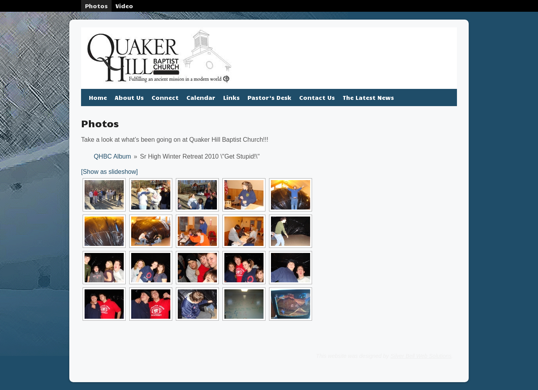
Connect (165, 97)
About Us (129, 97)
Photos (96, 5)
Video (124, 5)
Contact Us (317, 97)
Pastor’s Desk (269, 97)
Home (98, 97)
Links (231, 97)
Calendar (200, 97)
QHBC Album (112, 156)
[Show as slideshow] (109, 171)
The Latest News (368, 97)
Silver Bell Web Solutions (420, 356)
